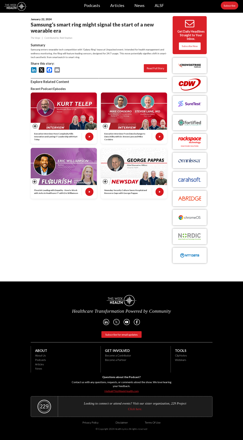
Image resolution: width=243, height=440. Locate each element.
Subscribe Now (190, 46)
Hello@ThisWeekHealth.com (121, 391)
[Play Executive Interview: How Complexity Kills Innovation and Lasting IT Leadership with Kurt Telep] (89, 137)
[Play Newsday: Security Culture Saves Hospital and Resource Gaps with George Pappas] (159, 192)
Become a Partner (115, 359)
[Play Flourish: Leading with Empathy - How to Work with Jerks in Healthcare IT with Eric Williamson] (89, 192)
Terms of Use (153, 422)
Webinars (180, 359)
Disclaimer (121, 422)
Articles (117, 5)
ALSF (159, 5)
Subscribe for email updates (121, 334)
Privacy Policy (90, 422)
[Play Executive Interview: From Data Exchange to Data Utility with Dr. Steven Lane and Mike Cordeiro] (159, 137)
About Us (40, 355)
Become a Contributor (118, 355)
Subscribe (229, 5)
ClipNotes (181, 355)
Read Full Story (155, 68)
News (139, 5)
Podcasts (92, 5)
